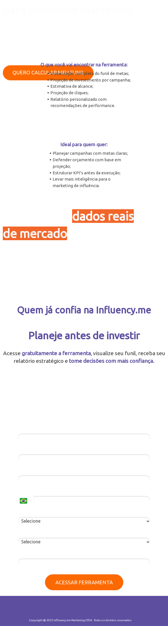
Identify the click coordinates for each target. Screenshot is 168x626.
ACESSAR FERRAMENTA (84, 582)
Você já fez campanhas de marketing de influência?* (71, 532)
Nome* (25, 428)
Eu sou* (26, 511)
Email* (24, 449)
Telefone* (28, 491)
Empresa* (28, 470)
